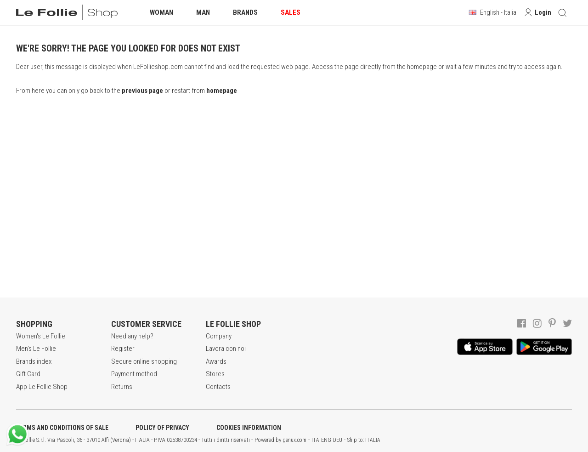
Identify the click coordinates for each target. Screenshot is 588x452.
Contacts (218, 387)
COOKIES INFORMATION (248, 427)
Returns (121, 387)
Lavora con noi (226, 348)
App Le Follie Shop (42, 387)
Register (123, 348)
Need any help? (132, 336)
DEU (337, 440)
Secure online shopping (144, 361)
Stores (215, 374)
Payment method (134, 374)
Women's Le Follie (40, 336)
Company (219, 336)
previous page (142, 90)
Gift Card (28, 374)
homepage (221, 90)
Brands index (33, 361)
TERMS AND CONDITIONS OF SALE (62, 427)
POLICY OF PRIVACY (162, 427)
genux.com (294, 440)
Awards (216, 361)
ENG (326, 440)
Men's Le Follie (36, 348)
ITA (315, 440)
